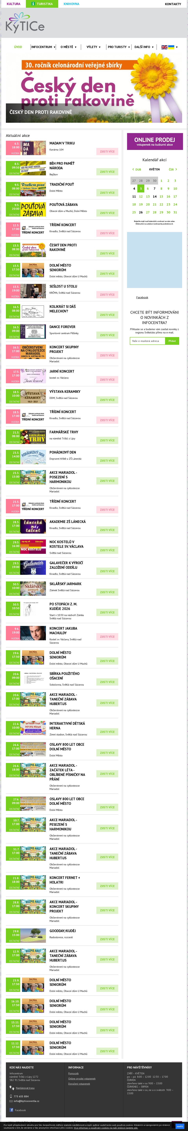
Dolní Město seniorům (60, 267)
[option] (94, 88)
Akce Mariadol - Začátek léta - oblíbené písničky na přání (67, 772)
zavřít (180, 1126)
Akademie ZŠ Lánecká (68, 521)
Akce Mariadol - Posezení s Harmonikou (63, 477)
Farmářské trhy (64, 432)
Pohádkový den (63, 452)
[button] (169, 47)
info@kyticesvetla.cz (26, 1101)
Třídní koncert (63, 411)
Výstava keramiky (65, 391)
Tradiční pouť (62, 184)
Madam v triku (62, 143)
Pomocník (73, 1073)
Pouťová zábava (64, 204)
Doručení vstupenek (79, 1083)
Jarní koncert (62, 371)
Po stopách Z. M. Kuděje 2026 (63, 606)
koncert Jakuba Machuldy (63, 630)
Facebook (142, 297)
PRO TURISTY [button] (119, 47)
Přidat (172, 341)
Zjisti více (107, 151)
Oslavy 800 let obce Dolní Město (67, 746)
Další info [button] (144, 47)
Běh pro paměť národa (62, 165)
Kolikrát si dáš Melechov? (63, 308)
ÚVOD (18, 47)
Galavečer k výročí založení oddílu (66, 565)
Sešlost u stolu (63, 286)
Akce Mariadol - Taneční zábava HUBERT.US (63, 699)
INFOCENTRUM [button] (43, 47)
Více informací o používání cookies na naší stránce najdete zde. (106, 1127)
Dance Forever (62, 326)
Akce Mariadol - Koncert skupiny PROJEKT (64, 906)
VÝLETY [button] (93, 47)
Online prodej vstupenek (81, 1078)
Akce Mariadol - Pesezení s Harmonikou (63, 824)
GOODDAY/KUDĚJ (63, 930)
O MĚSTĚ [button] (68, 47)
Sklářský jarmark (66, 583)
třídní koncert (63, 224)
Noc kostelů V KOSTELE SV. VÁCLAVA (67, 544)
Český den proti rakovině (63, 247)
